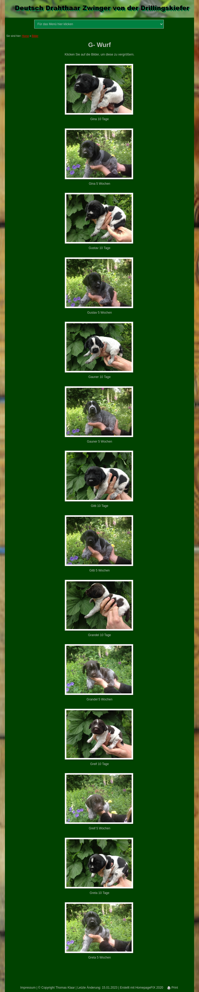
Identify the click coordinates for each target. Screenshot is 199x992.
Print (172, 987)
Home (25, 36)
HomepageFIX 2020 (149, 987)
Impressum (27, 987)
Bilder (35, 36)
